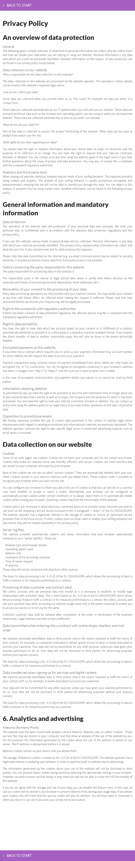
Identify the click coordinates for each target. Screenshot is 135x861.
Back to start (17, 5)
